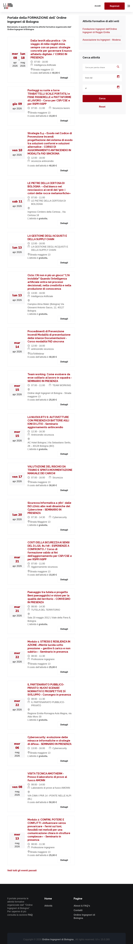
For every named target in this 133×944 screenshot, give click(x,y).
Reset (102, 106)
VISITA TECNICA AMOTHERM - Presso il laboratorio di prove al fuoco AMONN (47, 777)
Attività (48, 905)
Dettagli (64, 78)
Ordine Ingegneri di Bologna (58, 939)
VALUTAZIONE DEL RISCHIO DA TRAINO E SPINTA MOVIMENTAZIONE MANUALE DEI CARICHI (50, 470)
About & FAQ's (82, 905)
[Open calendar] (118, 76)
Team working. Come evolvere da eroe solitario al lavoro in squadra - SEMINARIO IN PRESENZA (50, 378)
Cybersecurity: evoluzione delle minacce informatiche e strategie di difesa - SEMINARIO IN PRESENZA (49, 741)
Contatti (78, 910)
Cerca (102, 98)
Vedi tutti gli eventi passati (22, 870)
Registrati (114, 6)
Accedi (98, 6)
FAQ (30, 915)
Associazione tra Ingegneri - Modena (102, 40)
